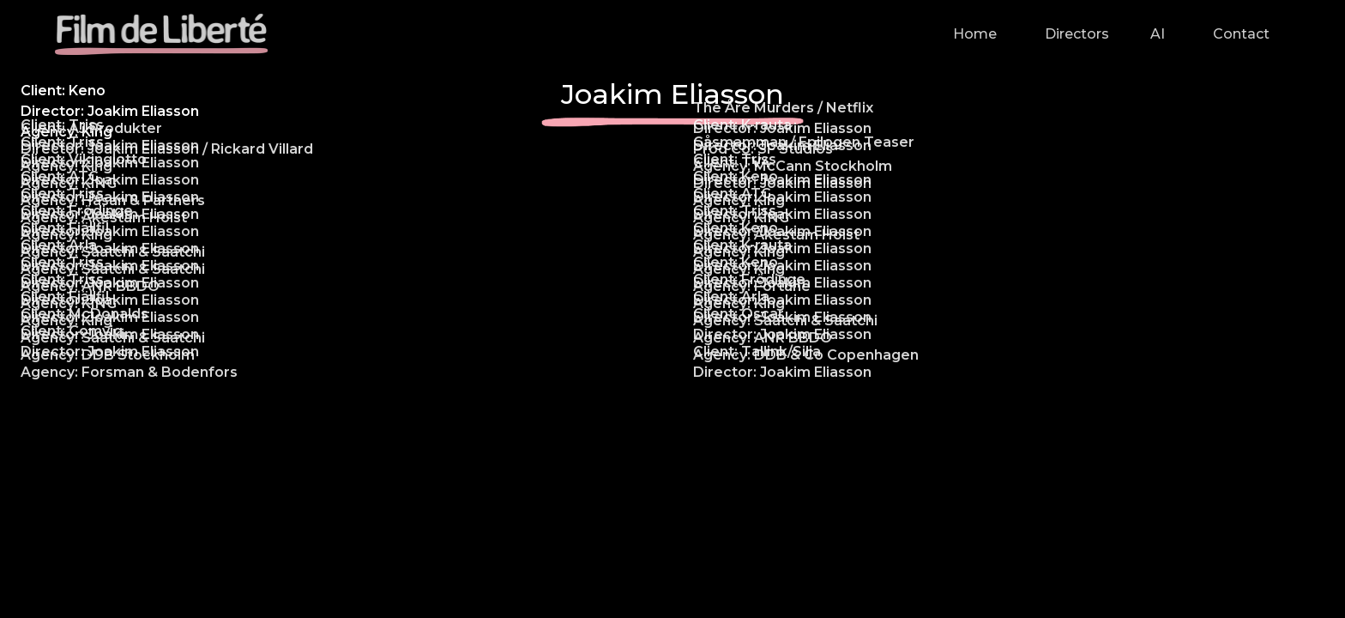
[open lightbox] (336, 171)
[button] (1073, 34)
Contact (1241, 34)
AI (1157, 34)
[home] (161, 34)
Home (975, 34)
